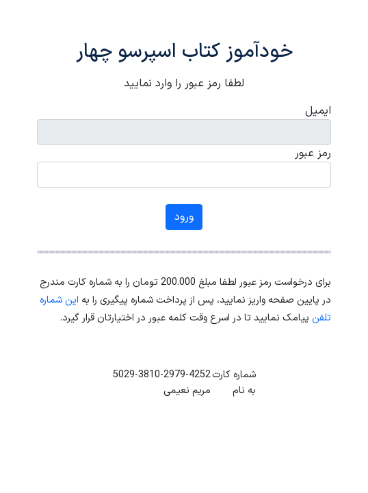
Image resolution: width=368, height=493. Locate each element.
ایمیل (318, 111)
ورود (184, 217)
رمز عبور (313, 153)
